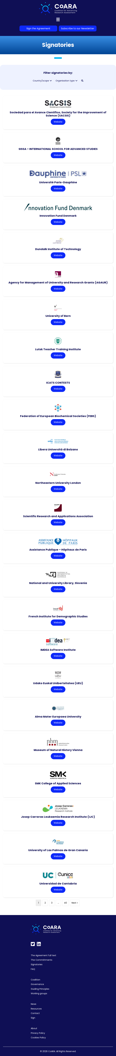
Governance (37, 984)
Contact (35, 1013)
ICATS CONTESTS (58, 383)
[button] (51, 80)
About (34, 1028)
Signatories (36, 964)
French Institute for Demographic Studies (58, 616)
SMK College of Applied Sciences (58, 783)
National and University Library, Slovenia (58, 583)
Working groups (39, 993)
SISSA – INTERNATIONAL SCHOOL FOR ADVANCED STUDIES (58, 149)
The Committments (41, 959)
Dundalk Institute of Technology (58, 249)
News (33, 1004)
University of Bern (58, 316)
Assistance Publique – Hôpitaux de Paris (58, 549)
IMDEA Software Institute (58, 650)
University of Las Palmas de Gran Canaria (58, 850)
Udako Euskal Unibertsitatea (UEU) (58, 683)
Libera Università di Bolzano (58, 449)
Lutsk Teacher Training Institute (58, 349)
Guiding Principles (40, 988)
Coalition (35, 979)
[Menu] (58, 19)
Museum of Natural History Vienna (58, 750)
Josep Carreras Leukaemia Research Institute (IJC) (58, 817)
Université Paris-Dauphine (58, 182)
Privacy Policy (38, 1033)
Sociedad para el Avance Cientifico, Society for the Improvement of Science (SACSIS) (58, 113)
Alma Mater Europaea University (58, 716)
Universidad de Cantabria (58, 883)
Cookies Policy (38, 1037)
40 (65, 902)
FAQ (33, 969)
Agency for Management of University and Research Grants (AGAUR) (58, 282)
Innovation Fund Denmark (58, 216)
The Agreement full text (43, 955)
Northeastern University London (58, 483)
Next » (75, 902)
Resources (36, 1008)
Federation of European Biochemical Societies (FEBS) (58, 416)
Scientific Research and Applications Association (58, 516)
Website (58, 121)
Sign (33, 1017)
